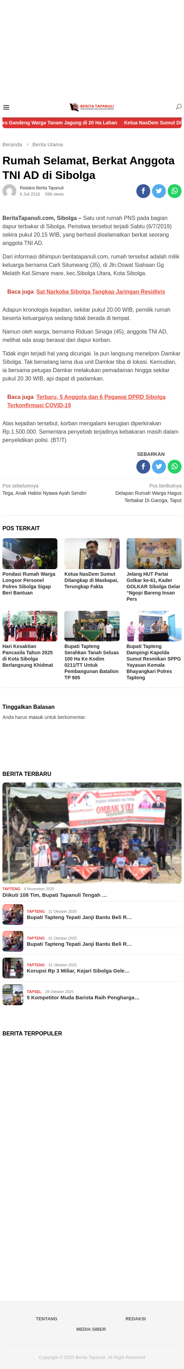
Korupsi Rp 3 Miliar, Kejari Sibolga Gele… (78, 971)
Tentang (46, 1318)
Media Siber (91, 1329)
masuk (36, 717)
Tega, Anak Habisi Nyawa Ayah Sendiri (45, 489)
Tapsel (34, 992)
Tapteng (11, 889)
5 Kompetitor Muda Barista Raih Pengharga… (83, 997)
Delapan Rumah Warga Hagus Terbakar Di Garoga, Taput (139, 492)
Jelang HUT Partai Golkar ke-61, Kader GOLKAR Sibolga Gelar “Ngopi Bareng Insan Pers (154, 586)
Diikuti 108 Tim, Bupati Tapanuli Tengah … (54, 895)
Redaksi (136, 1318)
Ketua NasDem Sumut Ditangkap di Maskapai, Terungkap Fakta (91, 580)
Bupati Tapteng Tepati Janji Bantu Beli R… (79, 917)
